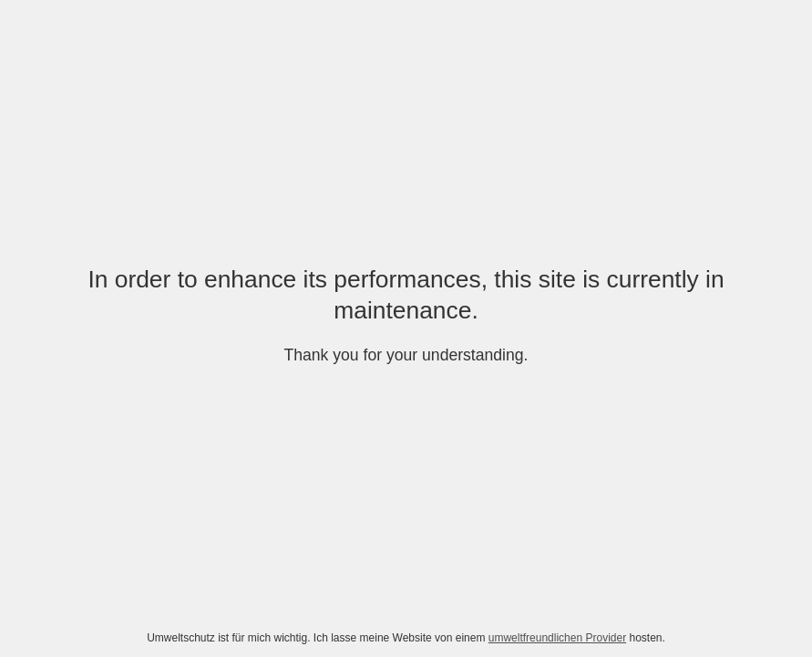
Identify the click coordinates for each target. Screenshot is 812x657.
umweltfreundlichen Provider (557, 637)
